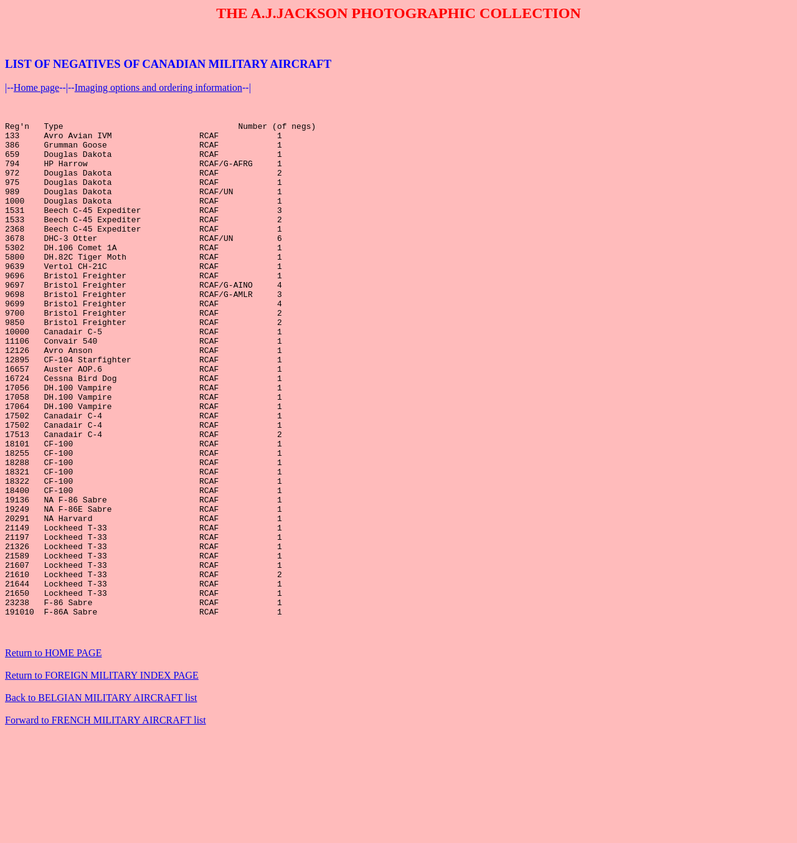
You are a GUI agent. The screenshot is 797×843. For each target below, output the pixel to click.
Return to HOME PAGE (53, 753)
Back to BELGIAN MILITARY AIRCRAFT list (101, 798)
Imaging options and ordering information (158, 87)
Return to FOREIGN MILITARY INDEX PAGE (102, 776)
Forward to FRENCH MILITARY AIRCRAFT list (105, 821)
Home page (36, 87)
